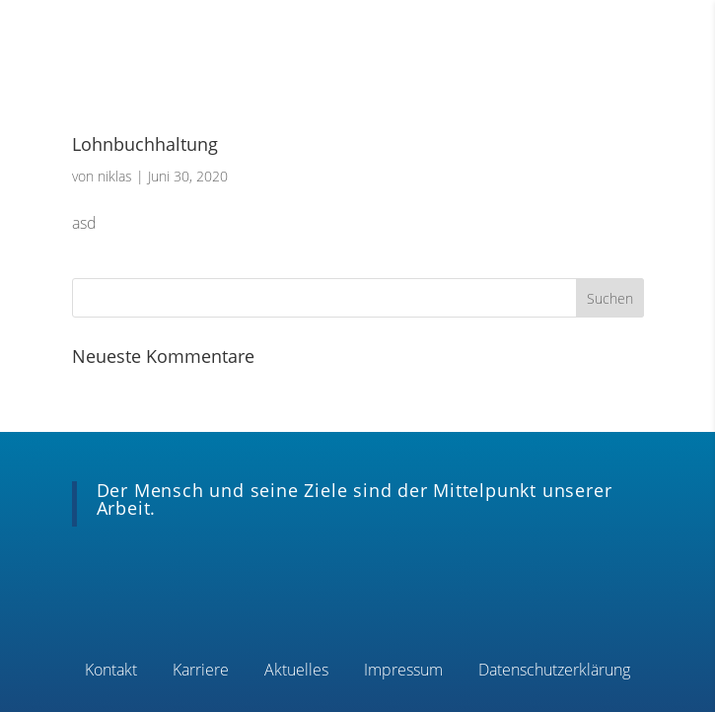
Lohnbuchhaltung (145, 144)
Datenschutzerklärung (554, 671)
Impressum (403, 671)
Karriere (201, 671)
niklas (115, 176)
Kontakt (111, 671)
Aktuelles (296, 671)
